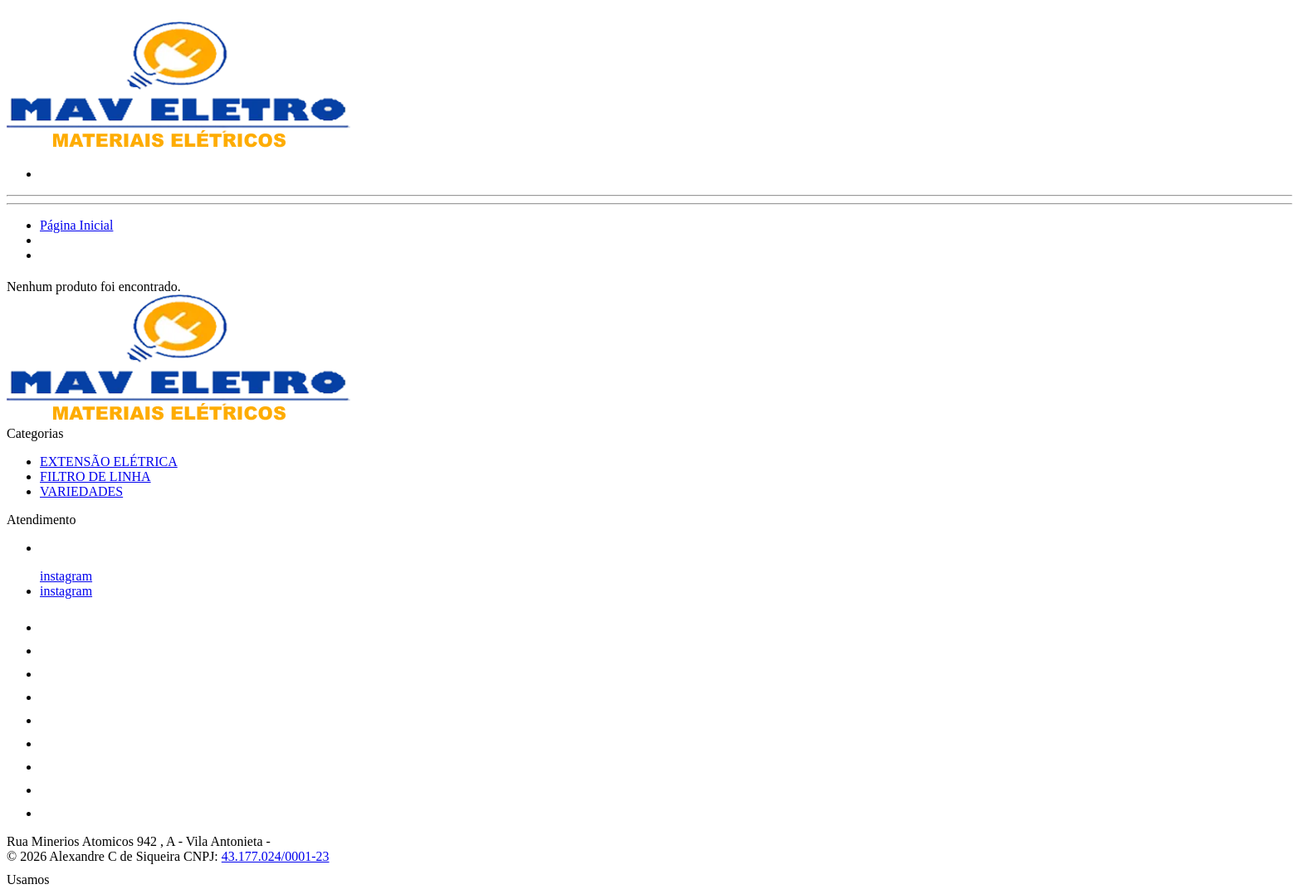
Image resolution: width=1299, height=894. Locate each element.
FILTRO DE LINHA (95, 476)
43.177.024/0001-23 (276, 856)
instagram (66, 576)
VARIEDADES (81, 491)
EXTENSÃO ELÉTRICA (109, 461)
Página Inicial (76, 225)
